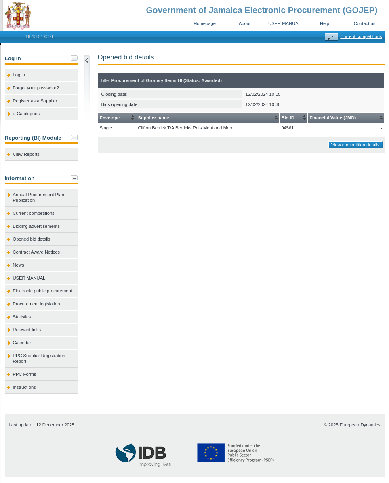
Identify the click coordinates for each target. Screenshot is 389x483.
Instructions (24, 387)
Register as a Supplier (35, 100)
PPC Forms (24, 374)
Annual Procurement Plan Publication (39, 197)
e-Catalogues (26, 113)
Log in (19, 74)
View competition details (355, 144)
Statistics (22, 316)
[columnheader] (117, 118)
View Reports (26, 154)
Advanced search (331, 37)
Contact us (364, 23)
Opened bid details (31, 239)
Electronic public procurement (42, 290)
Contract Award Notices (36, 252)
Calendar (22, 342)
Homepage (204, 23)
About (244, 23)
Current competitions (361, 36)
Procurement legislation (36, 303)
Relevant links (27, 329)
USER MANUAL (284, 23)
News (18, 265)
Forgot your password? (36, 87)
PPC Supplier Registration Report (39, 358)
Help (324, 23)
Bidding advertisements (36, 226)
